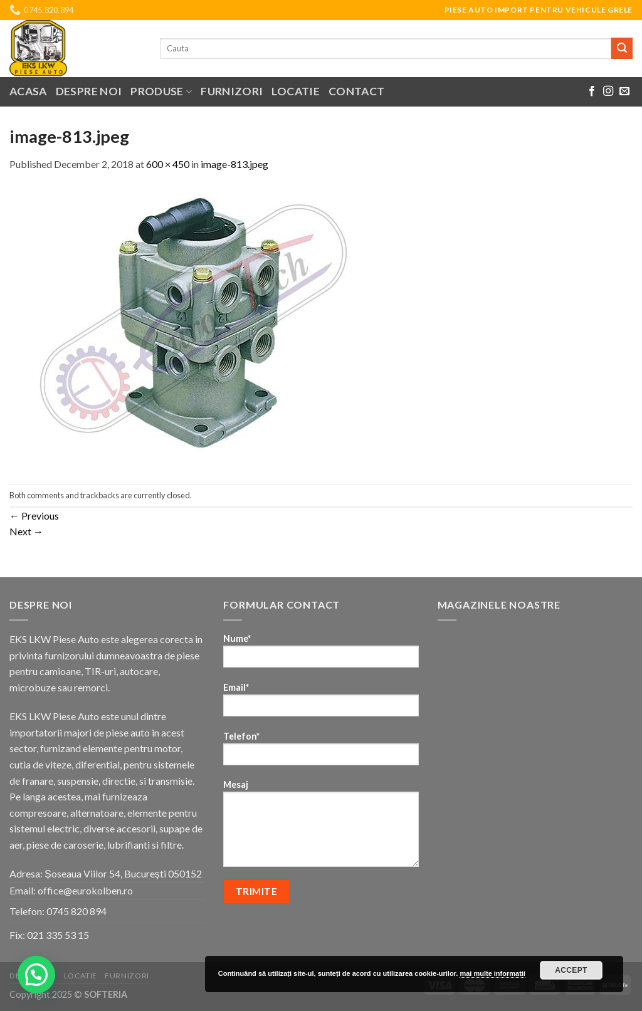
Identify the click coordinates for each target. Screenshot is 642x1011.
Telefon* (320, 752)
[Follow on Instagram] (608, 91)
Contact (356, 91)
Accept (571, 970)
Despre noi (89, 91)
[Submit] (622, 48)
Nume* (320, 654)
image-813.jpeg (234, 164)
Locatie (295, 91)
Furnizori (232, 91)
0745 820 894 (76, 911)
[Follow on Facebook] (592, 91)
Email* (320, 703)
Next (26, 531)
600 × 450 (167, 164)
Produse (161, 91)
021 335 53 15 (58, 935)
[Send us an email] (624, 91)
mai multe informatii (492, 973)
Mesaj (320, 827)
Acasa (28, 91)
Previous (34, 515)
